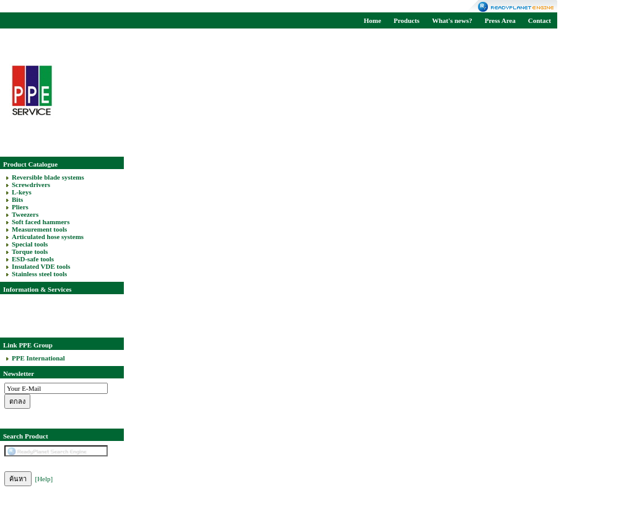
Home (372, 20)
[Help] (44, 478)
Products (407, 20)
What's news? (452, 20)
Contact (539, 20)
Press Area (500, 20)
